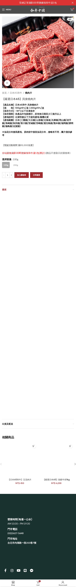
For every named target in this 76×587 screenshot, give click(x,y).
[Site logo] (38, 9)
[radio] (6, 165)
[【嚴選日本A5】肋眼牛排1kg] (56, 460)
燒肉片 (28, 92)
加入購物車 (21, 175)
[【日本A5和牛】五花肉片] (19, 460)
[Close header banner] (72, 2)
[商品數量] (7, 175)
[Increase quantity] (11, 175)
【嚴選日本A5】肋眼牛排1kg (56, 479)
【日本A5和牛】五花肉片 (19, 479)
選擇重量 (6, 159)
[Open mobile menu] (7, 9)
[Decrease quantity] (3, 175)
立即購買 (36, 175)
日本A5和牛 (16, 92)
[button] (33, 446)
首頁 (4, 92)
